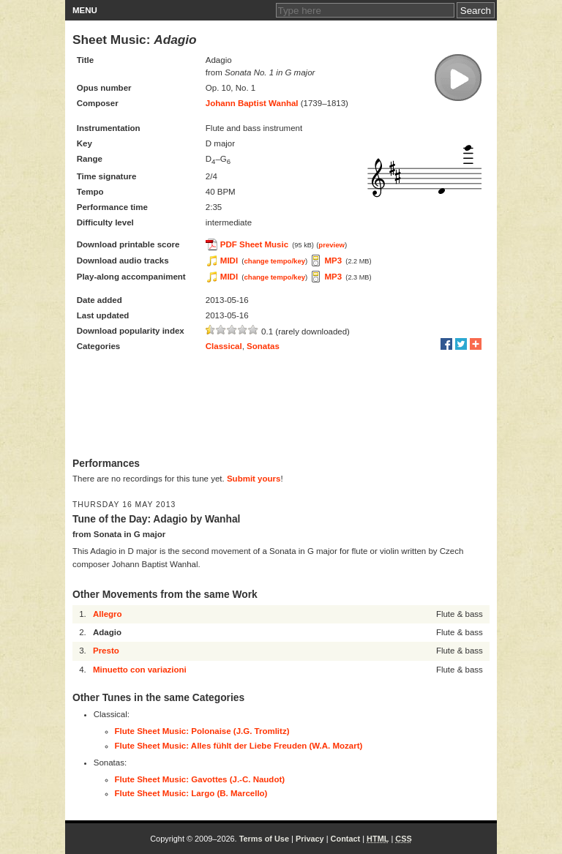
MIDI (229, 260)
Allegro (107, 614)
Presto (106, 650)
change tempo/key (274, 261)
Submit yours (253, 478)
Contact (346, 838)
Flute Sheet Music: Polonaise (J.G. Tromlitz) (202, 731)
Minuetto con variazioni (140, 669)
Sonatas (263, 346)
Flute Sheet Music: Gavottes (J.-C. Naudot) (200, 779)
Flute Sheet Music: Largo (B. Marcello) (191, 793)
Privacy (310, 838)
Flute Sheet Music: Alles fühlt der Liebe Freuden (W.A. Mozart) (239, 745)
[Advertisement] (281, 406)
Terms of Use (264, 838)
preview (331, 245)
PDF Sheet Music (254, 244)
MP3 (333, 260)
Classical (224, 346)
